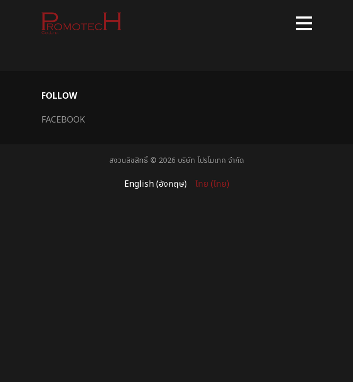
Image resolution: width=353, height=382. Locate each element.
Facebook (63, 119)
